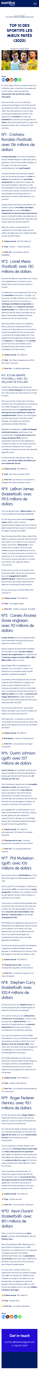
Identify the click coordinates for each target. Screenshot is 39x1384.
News (22, 16)
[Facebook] (3, 80)
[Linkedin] (15, 80)
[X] (7, 80)
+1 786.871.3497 (19, 1345)
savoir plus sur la (14, 590)
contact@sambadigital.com (19, 1341)
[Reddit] (11, 80)
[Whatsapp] (20, 80)
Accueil (17, 16)
